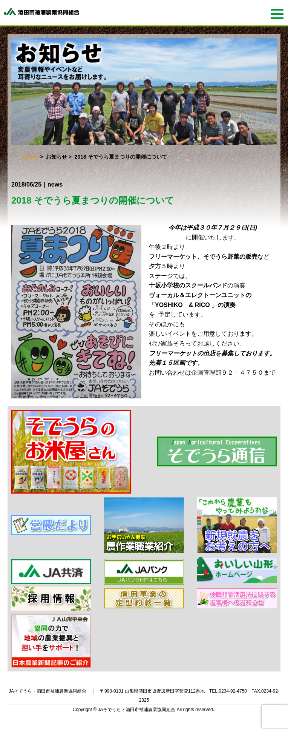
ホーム (30, 157)
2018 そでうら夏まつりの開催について (92, 200)
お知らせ (56, 157)
